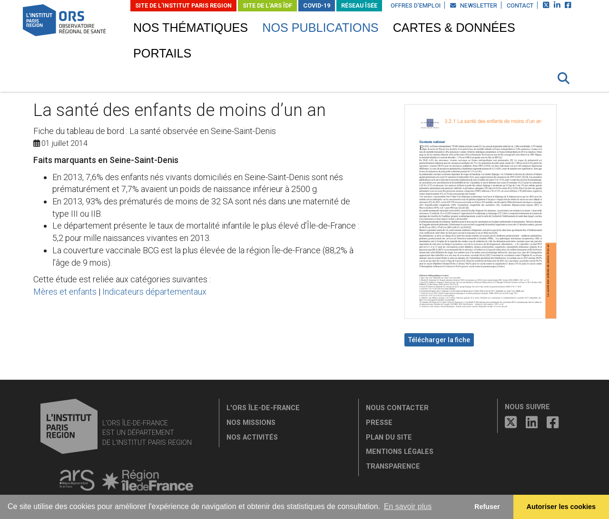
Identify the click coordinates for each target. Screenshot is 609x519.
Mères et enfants (65, 292)
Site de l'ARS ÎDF (267, 5)
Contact (520, 5)
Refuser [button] (487, 506)
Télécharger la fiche (439, 340)
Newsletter (473, 5)
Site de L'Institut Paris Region (183, 5)
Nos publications (320, 27)
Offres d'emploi (416, 5)
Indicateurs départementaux (154, 292)
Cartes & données (454, 27)
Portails (162, 53)
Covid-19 (316, 5)
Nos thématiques (190, 27)
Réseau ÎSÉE (359, 5)
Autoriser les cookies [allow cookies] (561, 506)
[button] (564, 78)
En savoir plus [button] (408, 506)
